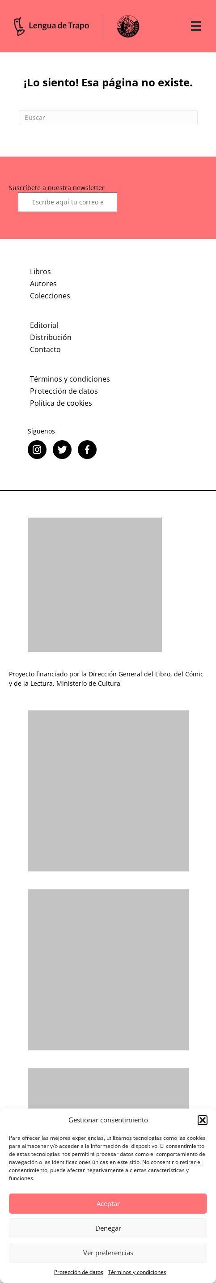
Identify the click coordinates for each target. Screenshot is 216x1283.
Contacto (45, 349)
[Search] (108, 117)
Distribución (51, 337)
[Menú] (196, 26)
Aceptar (108, 1203)
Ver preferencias (108, 1252)
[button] (202, 1120)
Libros (40, 271)
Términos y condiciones (137, 1272)
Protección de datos (78, 1272)
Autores (43, 284)
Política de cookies (61, 403)
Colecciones (50, 296)
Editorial (44, 325)
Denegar (108, 1228)
